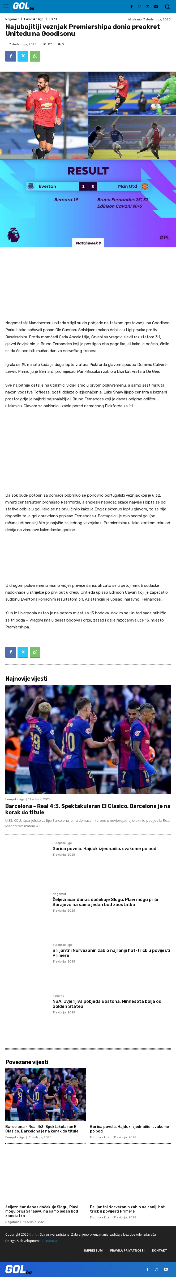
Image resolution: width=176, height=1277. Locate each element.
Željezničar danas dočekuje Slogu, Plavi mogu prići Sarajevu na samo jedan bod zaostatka (105, 902)
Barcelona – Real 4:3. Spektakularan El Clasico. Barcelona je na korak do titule (41, 1129)
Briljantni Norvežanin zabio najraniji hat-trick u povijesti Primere (128, 1209)
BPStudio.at (49, 1241)
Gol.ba (34, 1234)
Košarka (58, 996)
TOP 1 (53, 19)
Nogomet (12, 19)
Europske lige (34, 19)
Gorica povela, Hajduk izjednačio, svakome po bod (104, 848)
